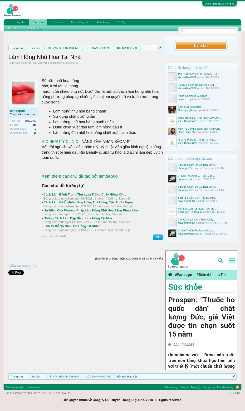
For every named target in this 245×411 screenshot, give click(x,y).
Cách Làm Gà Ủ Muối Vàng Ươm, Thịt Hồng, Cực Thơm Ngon (88, 202)
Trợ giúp (196, 387)
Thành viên (57, 22)
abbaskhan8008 (187, 77)
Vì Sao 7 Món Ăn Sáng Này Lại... (197, 230)
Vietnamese (33, 387)
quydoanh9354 (186, 201)
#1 (158, 237)
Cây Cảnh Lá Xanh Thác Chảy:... (197, 219)
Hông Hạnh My (186, 132)
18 (35, 133)
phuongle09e (185, 168)
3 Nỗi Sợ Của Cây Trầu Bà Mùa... (197, 197)
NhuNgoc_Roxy (187, 110)
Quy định (235, 392)
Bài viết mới (35, 28)
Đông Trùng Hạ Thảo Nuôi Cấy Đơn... (200, 117)
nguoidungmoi (67, 230)
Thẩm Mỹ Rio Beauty (190, 211)
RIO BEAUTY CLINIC (60, 142)
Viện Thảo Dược (187, 121)
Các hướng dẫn (80, 22)
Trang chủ (19, 22)
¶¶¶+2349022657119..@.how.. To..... (199, 74)
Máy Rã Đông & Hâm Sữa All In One (199, 128)
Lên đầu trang (225, 387)
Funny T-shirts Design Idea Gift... (197, 84)
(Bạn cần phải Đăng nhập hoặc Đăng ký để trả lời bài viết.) (129, 258)
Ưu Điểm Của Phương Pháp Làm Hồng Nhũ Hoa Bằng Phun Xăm (91, 210)
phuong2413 (66, 222)
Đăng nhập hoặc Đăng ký (219, 3)
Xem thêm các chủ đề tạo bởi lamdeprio (80, 176)
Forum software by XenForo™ (38, 392)
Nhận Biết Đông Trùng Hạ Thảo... (197, 139)
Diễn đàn (38, 22)
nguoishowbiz (186, 179)
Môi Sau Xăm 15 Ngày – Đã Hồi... (197, 208)
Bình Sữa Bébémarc (189, 106)
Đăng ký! (201, 45)
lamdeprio (58, 62)
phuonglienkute (68, 198)
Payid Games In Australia (192, 95)
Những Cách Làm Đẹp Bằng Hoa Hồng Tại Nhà (78, 218)
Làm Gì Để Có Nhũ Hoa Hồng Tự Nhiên (72, 226)
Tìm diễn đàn (15, 28)
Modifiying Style (15, 387)
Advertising (102, 22)
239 (35, 124)
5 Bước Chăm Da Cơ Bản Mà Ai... (197, 164)
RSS (237, 387)
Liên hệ (121, 22)
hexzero (182, 99)
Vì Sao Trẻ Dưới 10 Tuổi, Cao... (196, 175)
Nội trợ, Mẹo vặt (37, 62)
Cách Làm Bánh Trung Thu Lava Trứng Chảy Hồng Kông (85, 194)
